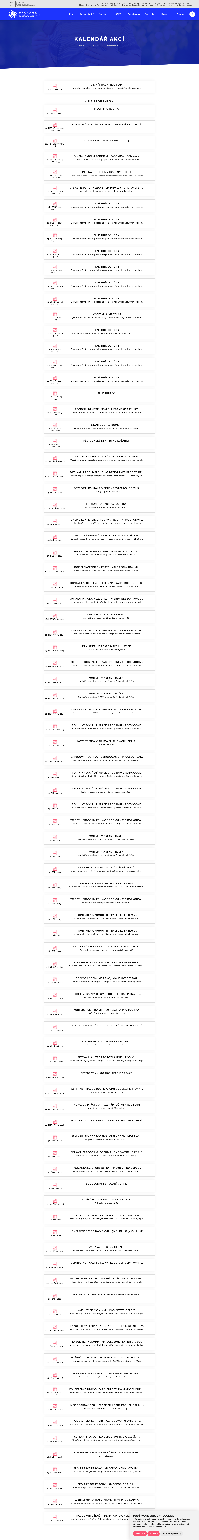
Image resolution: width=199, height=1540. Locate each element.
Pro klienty (149, 14)
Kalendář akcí (112, 46)
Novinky (102, 14)
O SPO (118, 14)
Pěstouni (180, 14)
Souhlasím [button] (140, 1533)
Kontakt (164, 14)
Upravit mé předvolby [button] (172, 1533)
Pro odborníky (134, 14)
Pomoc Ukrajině (87, 14)
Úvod (71, 14)
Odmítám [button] (154, 1533)
